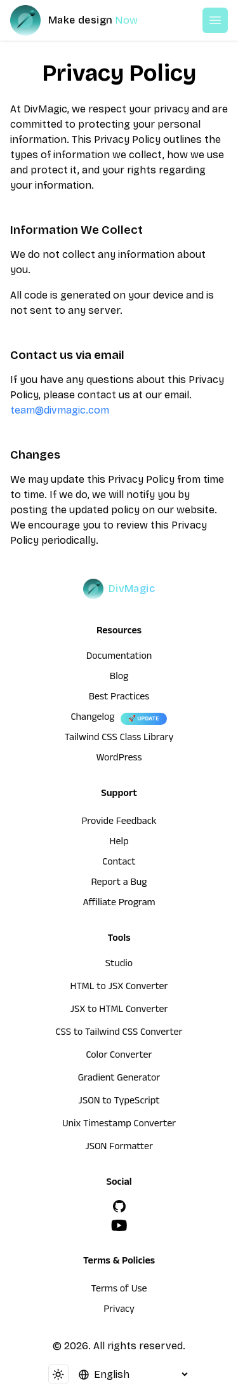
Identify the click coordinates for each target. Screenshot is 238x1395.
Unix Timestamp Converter (119, 1125)
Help (119, 843)
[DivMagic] (86, 20)
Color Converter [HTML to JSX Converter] (119, 1056)
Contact (118, 863)
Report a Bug (119, 883)
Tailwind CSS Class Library (119, 738)
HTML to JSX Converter (119, 987)
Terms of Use (119, 1290)
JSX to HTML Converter (119, 1010)
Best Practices (119, 698)
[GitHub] (119, 1206)
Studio (119, 965)
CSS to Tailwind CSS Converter (118, 1033)
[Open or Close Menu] (215, 20)
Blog (119, 677)
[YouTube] (119, 1225)
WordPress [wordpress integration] (119, 759)
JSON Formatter (119, 1148)
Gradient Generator (119, 1079)
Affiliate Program (119, 904)
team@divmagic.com (59, 410)
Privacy (119, 1310)
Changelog (92, 718)
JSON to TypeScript (118, 1102)
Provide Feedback (118, 822)
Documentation (119, 657)
